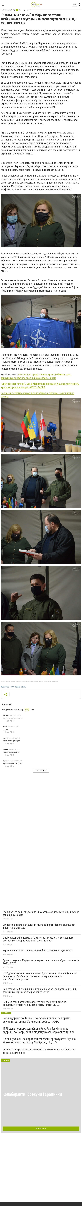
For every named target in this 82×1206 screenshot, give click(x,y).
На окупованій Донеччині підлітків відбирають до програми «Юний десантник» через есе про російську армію (40, 991)
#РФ (12, 687)
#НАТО (23, 687)
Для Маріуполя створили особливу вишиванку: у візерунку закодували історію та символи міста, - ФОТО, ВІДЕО (34, 1003)
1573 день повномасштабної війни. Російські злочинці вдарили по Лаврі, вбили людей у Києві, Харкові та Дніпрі (38, 1030)
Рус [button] (74, 5)
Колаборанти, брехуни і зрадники (32, 1094)
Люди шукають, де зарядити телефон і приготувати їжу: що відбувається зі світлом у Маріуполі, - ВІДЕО (39, 1040)
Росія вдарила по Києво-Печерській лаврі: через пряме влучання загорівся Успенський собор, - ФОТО (36, 1019)
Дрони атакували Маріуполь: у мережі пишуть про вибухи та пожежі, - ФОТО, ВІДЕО (41, 962)
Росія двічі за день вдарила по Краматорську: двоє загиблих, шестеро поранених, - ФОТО (41, 913)
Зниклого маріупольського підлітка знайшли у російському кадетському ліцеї (39, 1050)
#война (17, 687)
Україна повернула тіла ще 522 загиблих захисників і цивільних (37, 950)
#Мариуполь (5, 687)
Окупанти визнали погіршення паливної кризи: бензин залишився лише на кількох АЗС (39, 926)
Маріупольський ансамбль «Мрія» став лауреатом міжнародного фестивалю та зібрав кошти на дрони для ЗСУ (38, 939)
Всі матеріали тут (41, 1128)
